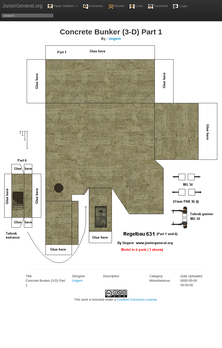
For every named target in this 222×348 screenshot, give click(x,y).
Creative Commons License (137, 299)
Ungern (115, 39)
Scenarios (93, 6)
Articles (116, 6)
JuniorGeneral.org (22, 5)
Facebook (158, 6)
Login (180, 6)
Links (136, 6)
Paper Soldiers (62, 6)
